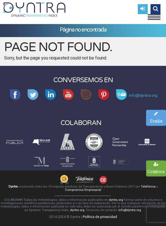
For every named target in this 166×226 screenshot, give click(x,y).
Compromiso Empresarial (83, 190)
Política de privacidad (100, 217)
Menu (154, 14)
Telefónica (148, 186)
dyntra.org (116, 200)
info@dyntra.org (129, 210)
